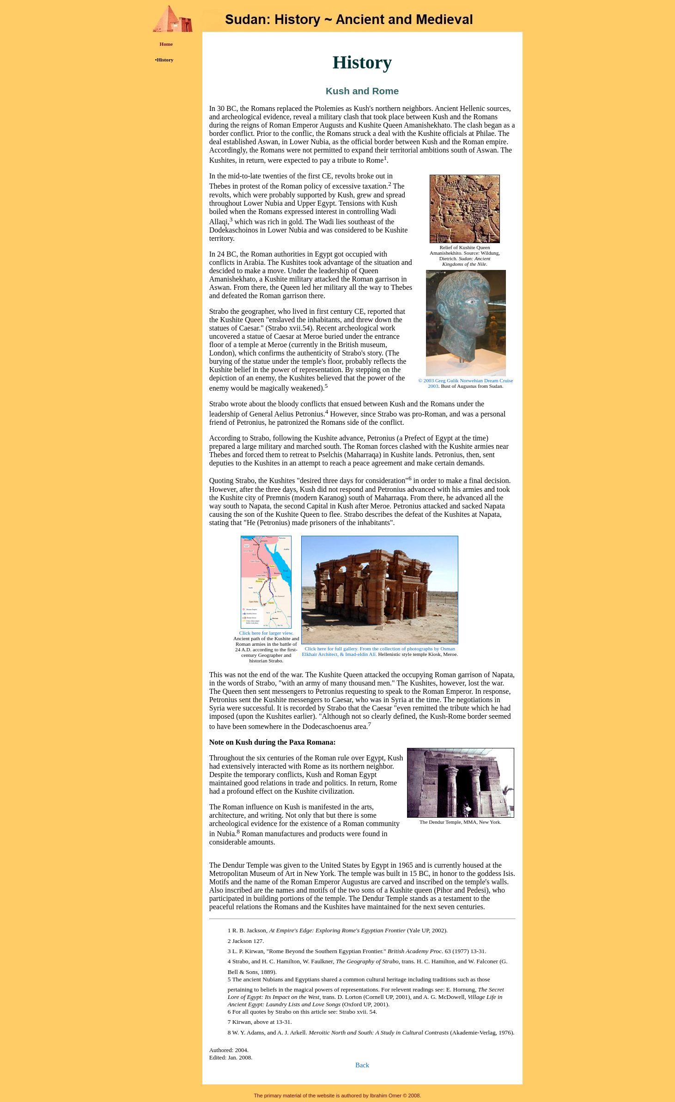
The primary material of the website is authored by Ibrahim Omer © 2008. (337, 1095)
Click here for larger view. (266, 633)
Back (362, 1065)
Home (166, 44)
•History (164, 59)
